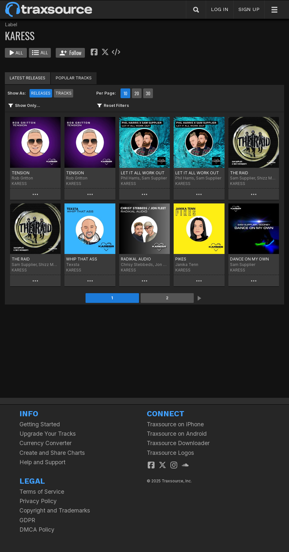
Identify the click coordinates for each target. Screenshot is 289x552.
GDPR (27, 520)
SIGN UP (249, 9)
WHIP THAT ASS (81, 259)
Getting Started (39, 424)
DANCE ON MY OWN (249, 259)
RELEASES (41, 93)
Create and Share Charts (52, 452)
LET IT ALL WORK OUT (143, 172)
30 (148, 93)
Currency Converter (45, 443)
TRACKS (63, 93)
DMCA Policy (36, 529)
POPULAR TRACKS (74, 77)
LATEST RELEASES (27, 77)
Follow (70, 53)
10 (125, 93)
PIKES (180, 259)
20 (136, 93)
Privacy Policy (38, 501)
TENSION (20, 172)
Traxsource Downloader (178, 443)
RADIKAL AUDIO (136, 259)
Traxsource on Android (177, 433)
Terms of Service (41, 491)
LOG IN (219, 9)
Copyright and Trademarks (54, 510)
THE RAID (239, 172)
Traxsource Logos (170, 452)
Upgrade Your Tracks (47, 433)
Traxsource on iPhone (175, 424)
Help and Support (42, 462)
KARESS (19, 183)
